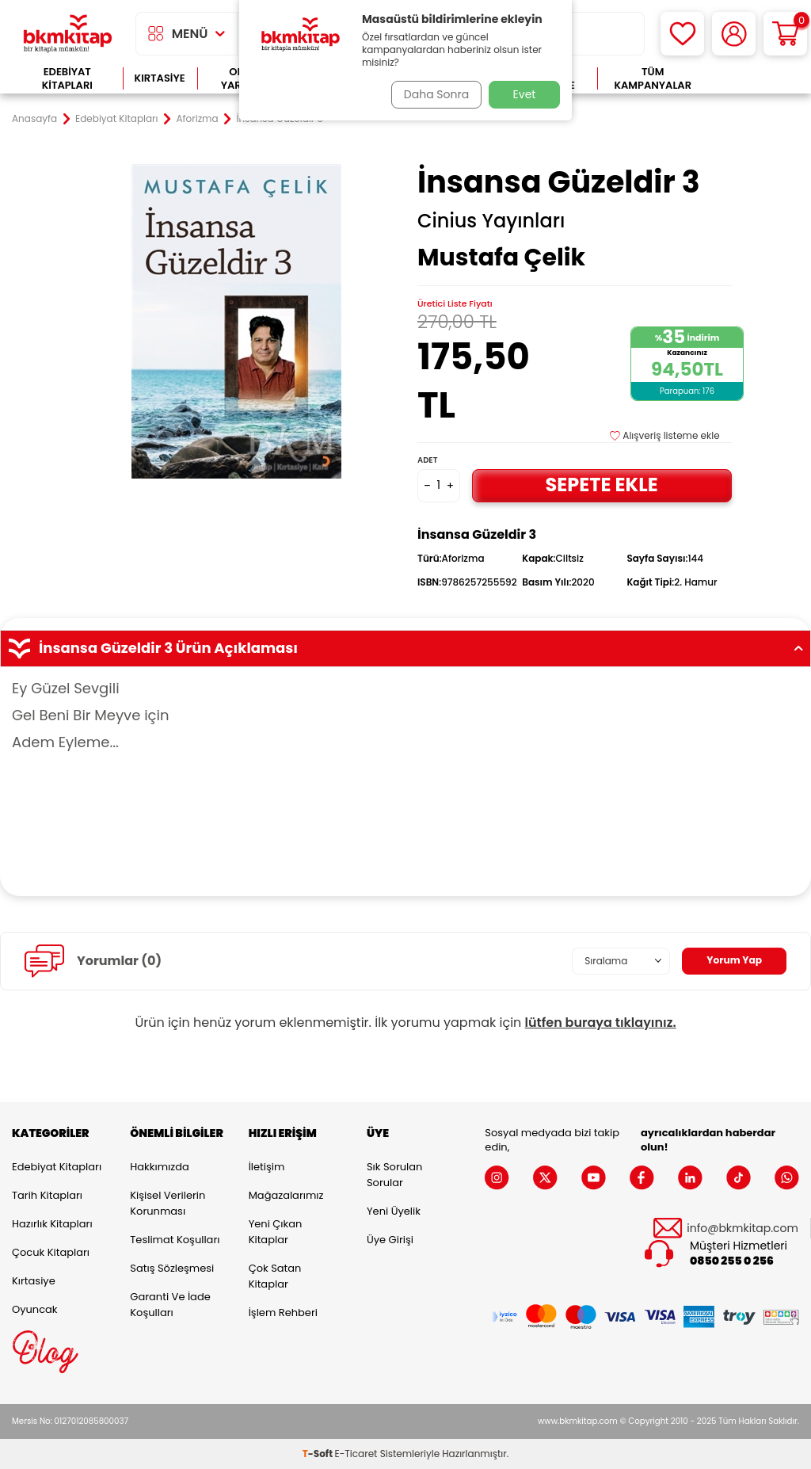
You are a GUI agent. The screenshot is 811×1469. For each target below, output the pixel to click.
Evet (524, 94)
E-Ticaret (356, 1453)
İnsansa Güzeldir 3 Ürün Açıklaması (405, 648)
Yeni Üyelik (394, 1211)
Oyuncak (35, 1309)
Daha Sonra (431, 94)
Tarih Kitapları (47, 1195)
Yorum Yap (730, 960)
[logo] (68, 33)
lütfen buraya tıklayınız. (600, 1022)
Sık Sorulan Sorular (394, 1174)
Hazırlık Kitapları (52, 1223)
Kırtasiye (160, 78)
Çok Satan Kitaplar (275, 1276)
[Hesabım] (734, 33)
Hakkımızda (159, 1166)
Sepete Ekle (602, 484)
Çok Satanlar (753, 79)
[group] (236, 321)
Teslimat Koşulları (174, 1239)
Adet (427, 460)
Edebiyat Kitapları (67, 79)
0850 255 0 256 (732, 1261)
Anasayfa (34, 119)
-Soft (319, 1453)
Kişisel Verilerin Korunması (167, 1203)
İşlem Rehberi (283, 1312)
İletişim (267, 1166)
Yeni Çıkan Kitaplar (276, 1231)
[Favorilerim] (682, 33)
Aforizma (198, 119)
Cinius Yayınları (491, 221)
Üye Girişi (390, 1239)
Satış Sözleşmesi (172, 1268)
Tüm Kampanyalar (652, 79)
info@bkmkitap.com (742, 1228)
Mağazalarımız (286, 1195)
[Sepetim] (785, 33)
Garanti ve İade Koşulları (170, 1304)
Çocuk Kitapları (50, 1252)
